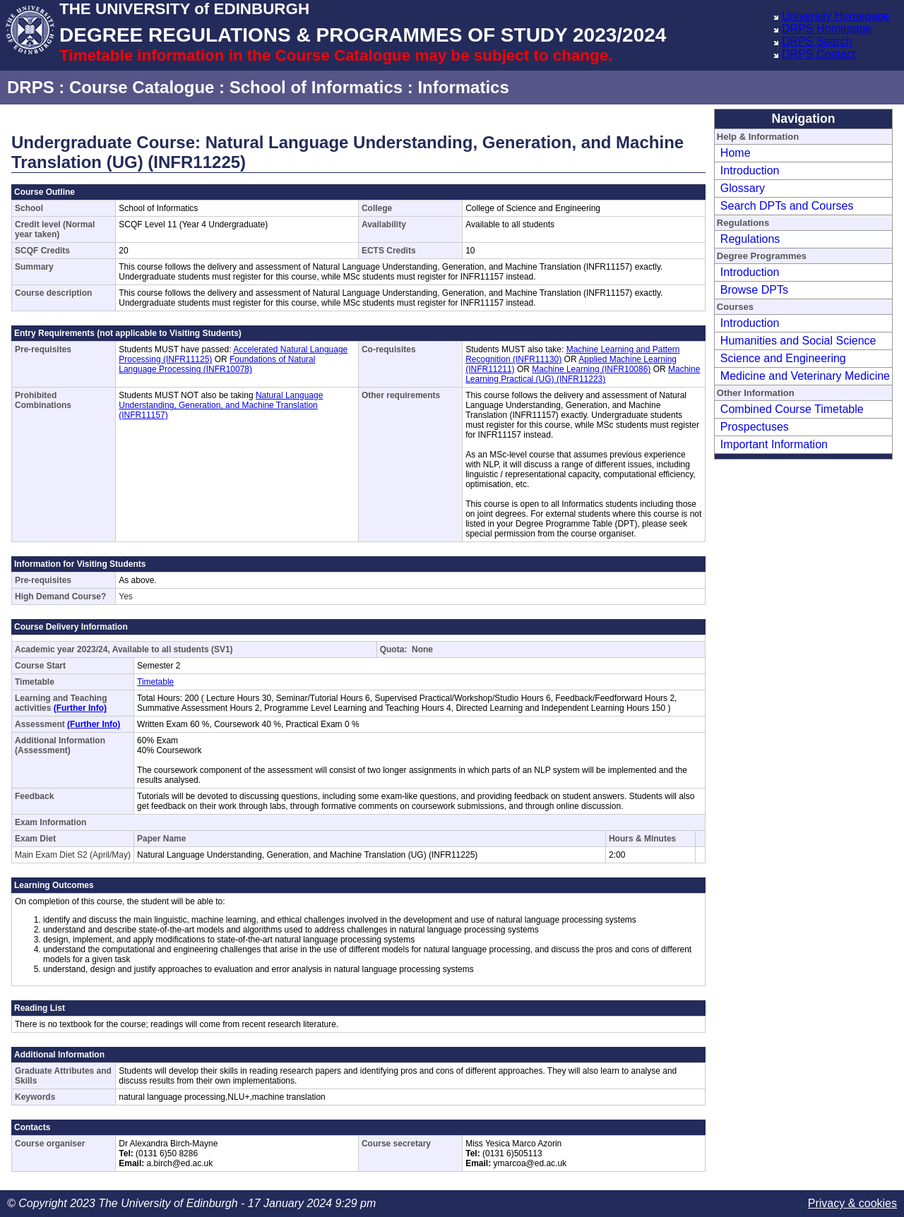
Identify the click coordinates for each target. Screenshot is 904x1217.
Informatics (463, 87)
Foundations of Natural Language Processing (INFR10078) (217, 364)
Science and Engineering (783, 358)
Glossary (742, 188)
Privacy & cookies (852, 1203)
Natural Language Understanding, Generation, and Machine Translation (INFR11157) (221, 405)
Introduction (750, 170)
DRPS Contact (818, 54)
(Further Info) (80, 708)
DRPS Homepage (827, 29)
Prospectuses (754, 427)
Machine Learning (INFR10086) (591, 369)
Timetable (155, 682)
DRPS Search (817, 41)
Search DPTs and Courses (787, 206)
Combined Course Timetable (792, 409)
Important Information (774, 444)
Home (735, 153)
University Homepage (836, 16)
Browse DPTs (754, 290)
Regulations (750, 239)
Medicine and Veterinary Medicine (805, 376)
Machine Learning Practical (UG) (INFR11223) (582, 374)
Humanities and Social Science (798, 341)
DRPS (30, 87)
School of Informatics (316, 87)
